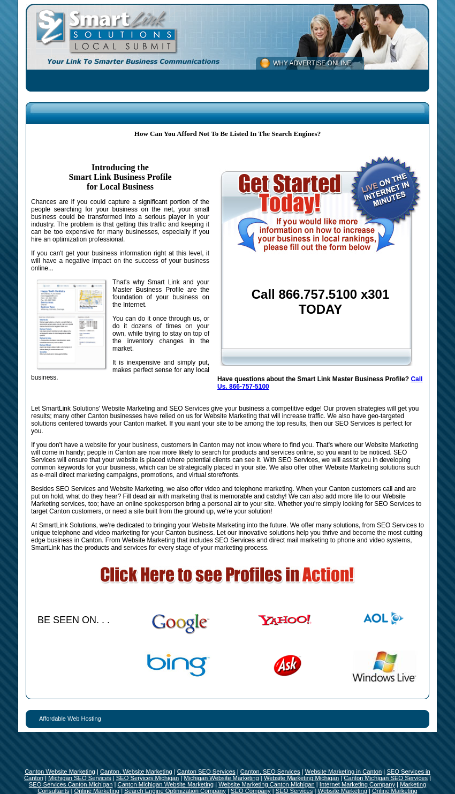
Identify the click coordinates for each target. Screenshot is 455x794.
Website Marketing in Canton (343, 771)
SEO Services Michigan (147, 778)
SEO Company (251, 791)
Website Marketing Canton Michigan (266, 784)
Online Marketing (97, 791)
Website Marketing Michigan (301, 778)
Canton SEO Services (206, 771)
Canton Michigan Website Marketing (166, 784)
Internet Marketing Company (357, 784)
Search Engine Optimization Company (175, 791)
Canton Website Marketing (60, 771)
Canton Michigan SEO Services (386, 778)
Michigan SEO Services (79, 778)
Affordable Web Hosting (70, 718)
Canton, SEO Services (270, 771)
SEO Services (294, 791)
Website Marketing (342, 791)
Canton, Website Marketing (136, 771)
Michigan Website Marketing (221, 778)
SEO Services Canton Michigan (71, 784)
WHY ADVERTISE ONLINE (312, 63)
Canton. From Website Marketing (128, 540)
